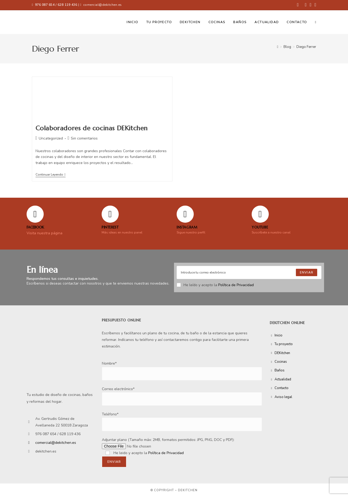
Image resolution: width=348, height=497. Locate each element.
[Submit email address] (306, 272)
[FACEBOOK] (35, 214)
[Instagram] (185, 214)
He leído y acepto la (215, 284)
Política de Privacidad (236, 284)
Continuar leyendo (51, 175)
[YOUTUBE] (260, 214)
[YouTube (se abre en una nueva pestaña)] (314, 5)
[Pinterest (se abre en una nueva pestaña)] (305, 5)
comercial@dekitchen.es (102, 5)
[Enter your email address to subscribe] (249, 272)
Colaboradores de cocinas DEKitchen (92, 128)
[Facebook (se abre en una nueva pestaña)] (297, 5)
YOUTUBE (260, 227)
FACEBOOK (35, 227)
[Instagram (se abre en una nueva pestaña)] (310, 5)
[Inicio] (277, 46)
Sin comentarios (84, 138)
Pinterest (110, 227)
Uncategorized (51, 138)
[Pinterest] (110, 214)
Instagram (187, 227)
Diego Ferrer (306, 46)
